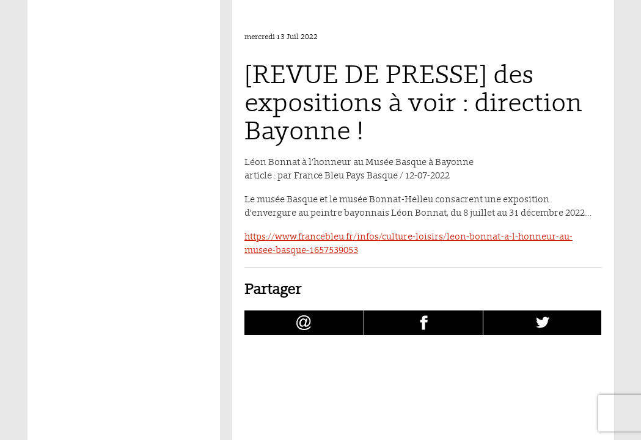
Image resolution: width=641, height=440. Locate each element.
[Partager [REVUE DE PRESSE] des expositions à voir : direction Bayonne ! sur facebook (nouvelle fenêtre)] (423, 322)
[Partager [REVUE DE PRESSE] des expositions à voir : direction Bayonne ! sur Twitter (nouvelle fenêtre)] (542, 322)
